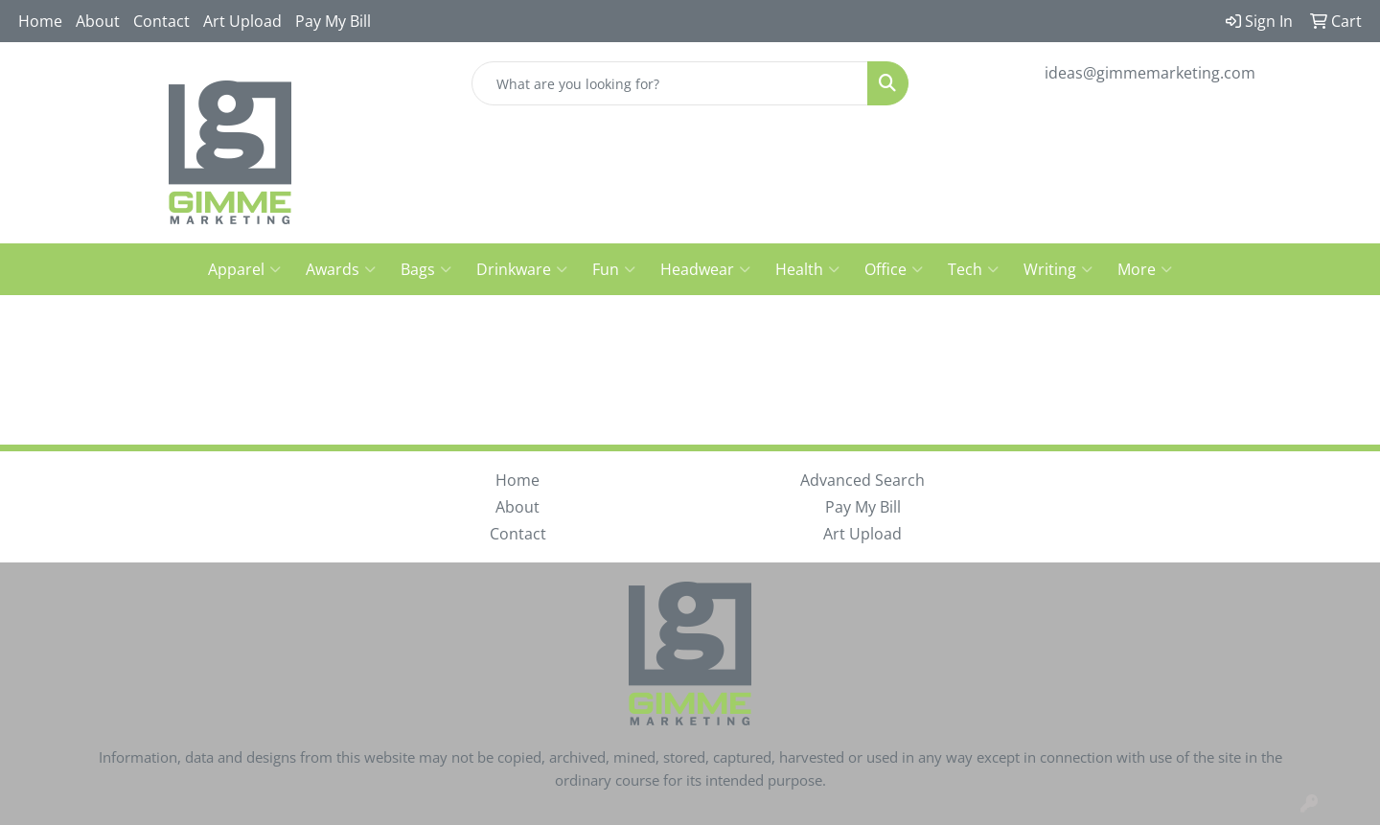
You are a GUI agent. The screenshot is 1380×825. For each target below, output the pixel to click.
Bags (426, 269)
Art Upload (242, 21)
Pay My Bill (333, 21)
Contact (161, 21)
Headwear (705, 269)
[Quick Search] (670, 83)
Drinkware (521, 269)
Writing (1058, 269)
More (1144, 269)
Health (807, 269)
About (98, 21)
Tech (973, 269)
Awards (341, 269)
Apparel (244, 269)
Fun (613, 269)
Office (893, 269)
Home (40, 21)
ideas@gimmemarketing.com (1150, 72)
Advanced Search (862, 480)
